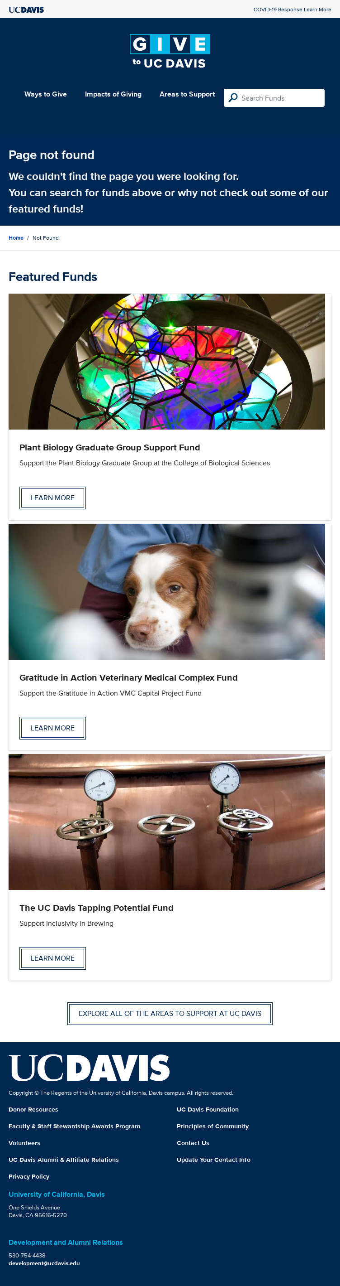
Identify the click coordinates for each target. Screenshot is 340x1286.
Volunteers (24, 1142)
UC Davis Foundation (208, 1109)
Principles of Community (213, 1126)
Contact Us (193, 1142)
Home (16, 238)
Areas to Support (187, 94)
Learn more (53, 498)
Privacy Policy (29, 1176)
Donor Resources (33, 1109)
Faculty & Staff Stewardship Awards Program (74, 1126)
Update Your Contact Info (213, 1159)
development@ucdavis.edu (44, 1263)
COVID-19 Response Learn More (292, 9)
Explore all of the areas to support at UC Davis (170, 1013)
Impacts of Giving (113, 94)
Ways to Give (45, 94)
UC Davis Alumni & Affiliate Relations (64, 1159)
